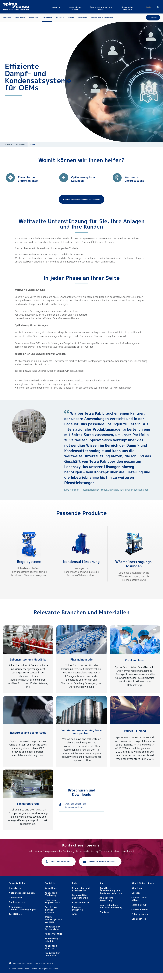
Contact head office (139, 898)
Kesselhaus (51, 888)
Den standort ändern (44, 963)
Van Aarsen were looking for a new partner (81, 731)
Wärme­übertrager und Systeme (54, 919)
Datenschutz (16, 897)
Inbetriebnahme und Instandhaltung (110, 906)
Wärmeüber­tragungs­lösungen (133, 564)
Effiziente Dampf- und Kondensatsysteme (75, 805)
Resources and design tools (28, 733)
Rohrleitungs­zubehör (52, 939)
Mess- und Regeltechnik (52, 901)
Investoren (15, 888)
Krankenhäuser (135, 660)
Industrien (21, 144)
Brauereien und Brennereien (81, 889)
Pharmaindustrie (81, 659)
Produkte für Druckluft (52, 954)
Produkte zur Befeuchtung (52, 928)
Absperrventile (53, 933)
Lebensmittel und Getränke (28, 659)
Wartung (104, 912)
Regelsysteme (29, 561)
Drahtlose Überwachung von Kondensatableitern (111, 891)
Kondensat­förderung (81, 561)
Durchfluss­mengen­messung (51, 910)
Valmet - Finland (135, 731)
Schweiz (8, 144)
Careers (136, 892)
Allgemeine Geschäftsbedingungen (22, 908)
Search (158, 7)
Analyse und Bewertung (106, 899)
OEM (74, 914)
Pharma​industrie (77, 908)
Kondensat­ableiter (51, 947)
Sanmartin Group (28, 804)
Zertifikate (15, 914)
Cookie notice (17, 902)
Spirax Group (139, 904)
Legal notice (138, 918)
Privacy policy (139, 914)
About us (136, 888)
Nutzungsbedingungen (22, 892)
